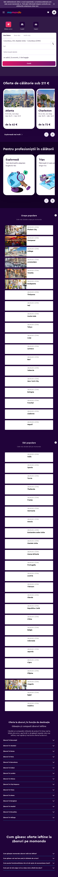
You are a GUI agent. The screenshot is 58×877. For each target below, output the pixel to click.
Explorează (12, 160)
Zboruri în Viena (8, 790)
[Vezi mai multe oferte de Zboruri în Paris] (53, 757)
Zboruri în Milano (9, 779)
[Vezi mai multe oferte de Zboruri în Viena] (53, 790)
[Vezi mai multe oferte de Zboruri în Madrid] (53, 807)
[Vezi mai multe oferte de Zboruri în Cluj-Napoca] (53, 784)
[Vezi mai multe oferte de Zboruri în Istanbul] (53, 746)
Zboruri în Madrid (9, 807)
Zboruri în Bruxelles (10, 812)
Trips (42, 160)
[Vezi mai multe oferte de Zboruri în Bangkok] (53, 801)
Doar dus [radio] (17, 35)
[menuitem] (8, 26)
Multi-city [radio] (27, 35)
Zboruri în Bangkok (10, 801)
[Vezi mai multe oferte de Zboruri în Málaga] (53, 818)
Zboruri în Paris (8, 757)
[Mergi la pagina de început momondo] (14, 12)
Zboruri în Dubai (9, 768)
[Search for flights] (8, 24)
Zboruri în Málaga (9, 818)
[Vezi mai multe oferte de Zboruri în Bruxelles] (53, 812)
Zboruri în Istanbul (9, 746)
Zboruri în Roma (8, 751)
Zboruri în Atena (8, 796)
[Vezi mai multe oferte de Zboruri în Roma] (53, 751)
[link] (13, 134)
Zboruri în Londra (9, 773)
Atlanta (9, 110)
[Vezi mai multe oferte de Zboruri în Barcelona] (53, 762)
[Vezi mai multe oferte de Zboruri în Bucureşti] (53, 740)
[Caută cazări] (22, 24)
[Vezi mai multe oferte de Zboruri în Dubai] (53, 768)
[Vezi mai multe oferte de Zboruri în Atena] (53, 796)
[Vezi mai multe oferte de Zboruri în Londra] (53, 773)
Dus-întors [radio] (7, 35)
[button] (53, 4)
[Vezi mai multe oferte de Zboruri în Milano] (53, 779)
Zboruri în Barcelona (10, 762)
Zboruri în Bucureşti (10, 740)
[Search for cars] (36, 24)
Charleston (45, 110)
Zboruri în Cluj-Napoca (11, 784)
